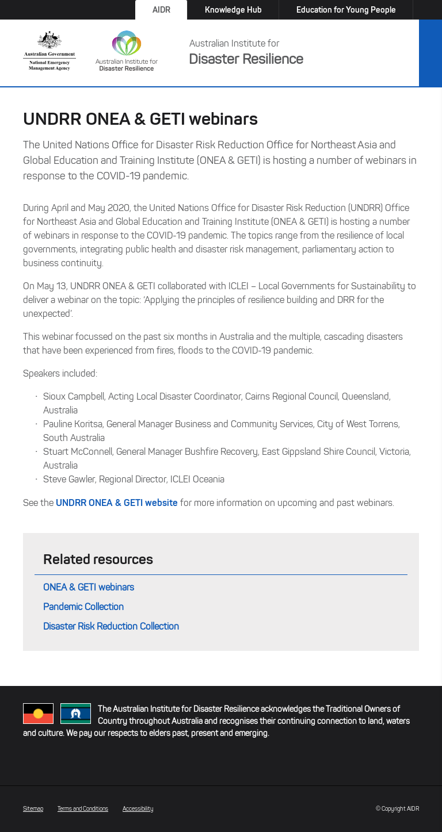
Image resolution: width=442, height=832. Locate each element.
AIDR (161, 10)
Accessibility (138, 808)
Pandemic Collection (83, 606)
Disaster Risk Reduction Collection (111, 626)
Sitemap (33, 808)
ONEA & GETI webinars (88, 587)
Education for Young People (346, 10)
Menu (430, 53)
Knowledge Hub (233, 10)
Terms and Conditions (83, 808)
